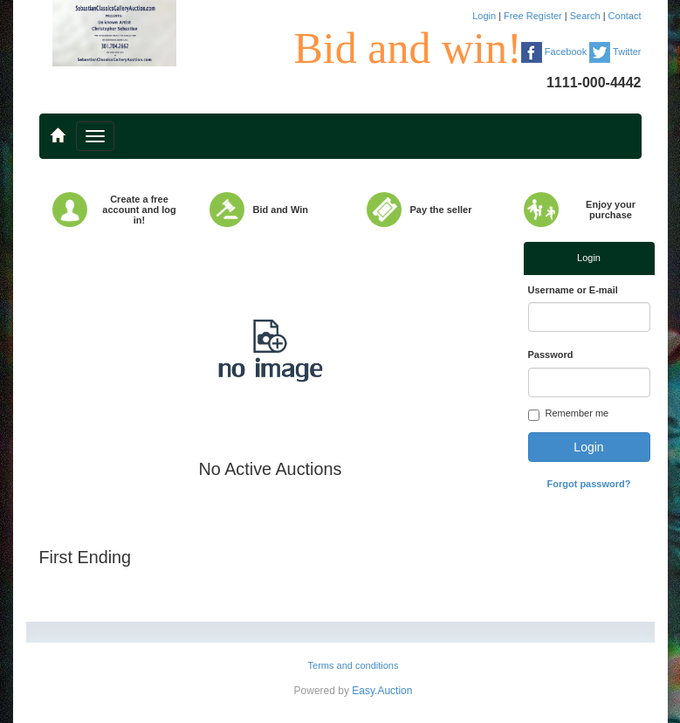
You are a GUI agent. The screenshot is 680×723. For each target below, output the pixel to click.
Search (586, 15)
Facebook (554, 51)
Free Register (534, 15)
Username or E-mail (573, 290)
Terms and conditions (353, 665)
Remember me (568, 414)
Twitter (615, 51)
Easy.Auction (382, 691)
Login (485, 15)
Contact (625, 15)
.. (57, 127)
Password (551, 354)
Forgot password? (589, 484)
